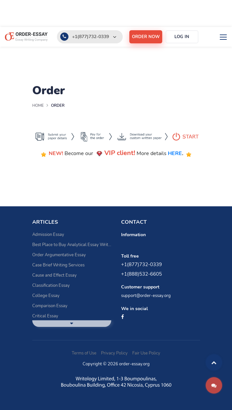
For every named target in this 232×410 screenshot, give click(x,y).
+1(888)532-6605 (141, 274)
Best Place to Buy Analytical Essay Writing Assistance (71, 245)
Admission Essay (48, 235)
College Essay (46, 296)
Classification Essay (51, 285)
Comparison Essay (49, 306)
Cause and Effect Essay (54, 275)
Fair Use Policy (146, 353)
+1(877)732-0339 (90, 37)
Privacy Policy (114, 353)
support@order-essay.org (146, 296)
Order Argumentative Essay (59, 255)
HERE (175, 153)
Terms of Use (84, 353)
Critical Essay (45, 316)
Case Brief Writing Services (58, 265)
